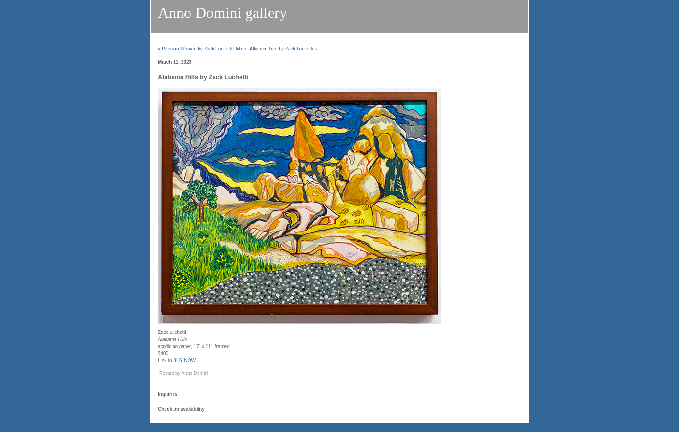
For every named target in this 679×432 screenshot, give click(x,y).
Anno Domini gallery (222, 12)
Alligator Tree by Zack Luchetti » (283, 48)
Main (241, 48)
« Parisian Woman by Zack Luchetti (195, 48)
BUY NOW (184, 360)
